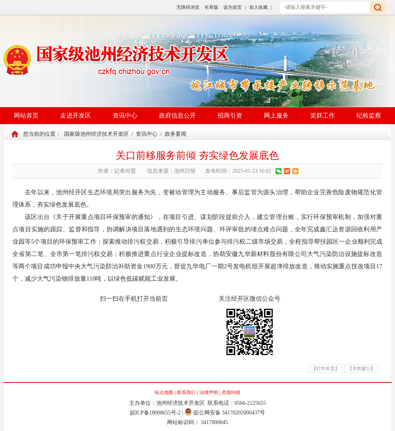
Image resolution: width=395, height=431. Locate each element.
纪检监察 (368, 115)
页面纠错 (231, 392)
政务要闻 (175, 134)
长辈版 (211, 7)
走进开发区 (75, 115)
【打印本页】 (325, 368)
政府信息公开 (177, 115)
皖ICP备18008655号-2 (155, 413)
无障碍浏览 (187, 7)
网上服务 (276, 115)
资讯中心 (125, 115)
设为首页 (232, 7)
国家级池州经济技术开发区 (96, 134)
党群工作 (322, 115)
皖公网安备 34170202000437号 (224, 413)
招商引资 (230, 115)
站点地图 (164, 392)
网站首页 (26, 115)
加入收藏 (258, 7)
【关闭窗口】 (361, 368)
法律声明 (208, 392)
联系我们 (186, 392)
